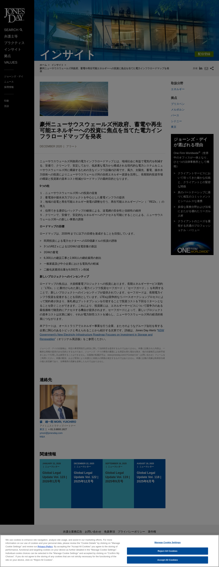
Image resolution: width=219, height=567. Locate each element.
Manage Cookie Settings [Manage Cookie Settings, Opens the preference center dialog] (167, 545)
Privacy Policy (45, 549)
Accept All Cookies (167, 562)
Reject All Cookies (167, 553)
